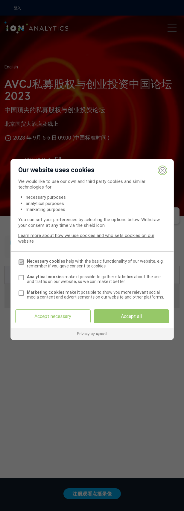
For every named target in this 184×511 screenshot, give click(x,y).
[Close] (162, 170)
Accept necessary (52, 316)
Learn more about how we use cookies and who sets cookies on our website (86, 238)
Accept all (131, 316)
